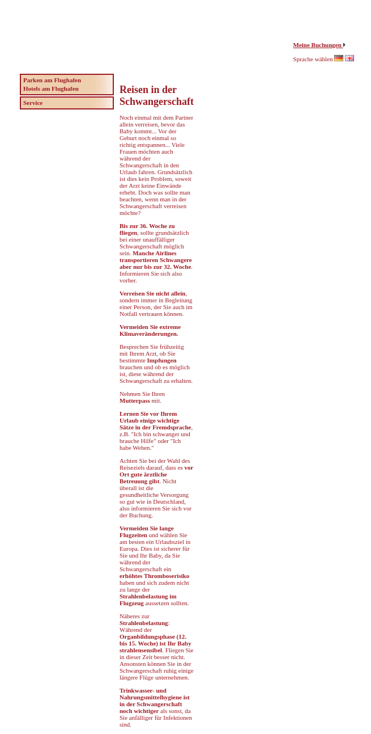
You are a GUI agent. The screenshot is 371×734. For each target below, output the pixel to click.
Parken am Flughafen (52, 80)
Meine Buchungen (318, 44)
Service (32, 102)
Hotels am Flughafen (51, 88)
